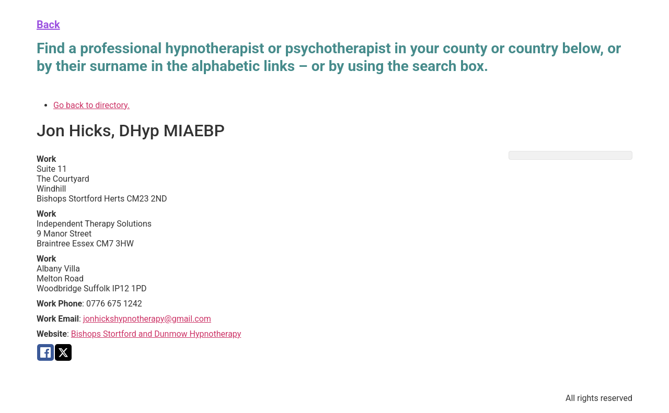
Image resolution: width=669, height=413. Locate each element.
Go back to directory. (91, 105)
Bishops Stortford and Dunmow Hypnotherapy (156, 334)
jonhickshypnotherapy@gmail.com (147, 319)
